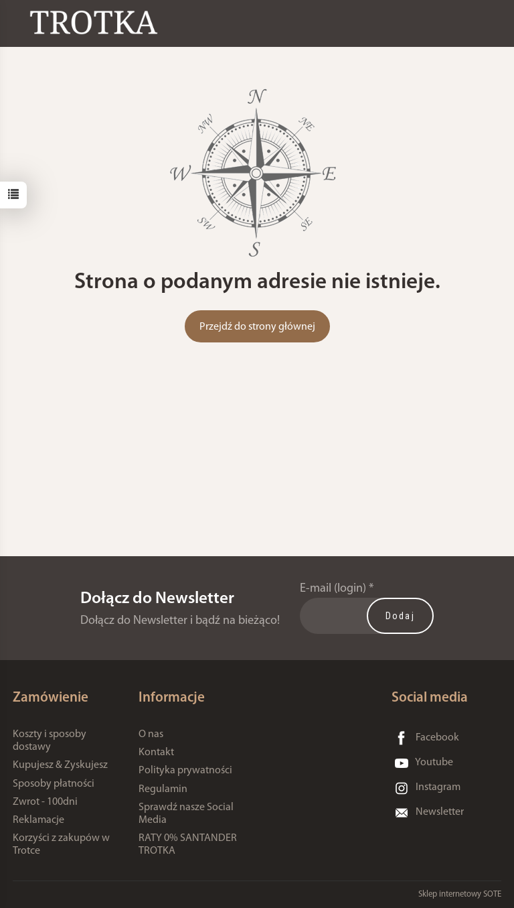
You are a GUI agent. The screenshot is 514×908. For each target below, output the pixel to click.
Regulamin (163, 789)
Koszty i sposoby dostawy (49, 741)
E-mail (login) (333, 588)
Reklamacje (38, 820)
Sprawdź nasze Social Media (186, 814)
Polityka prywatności (185, 770)
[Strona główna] (97, 22)
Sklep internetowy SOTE (459, 894)
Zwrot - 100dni (45, 802)
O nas (151, 734)
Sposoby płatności (53, 784)
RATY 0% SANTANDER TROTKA (188, 844)
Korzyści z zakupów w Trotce (61, 844)
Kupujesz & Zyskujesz (60, 765)
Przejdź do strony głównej (257, 327)
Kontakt (156, 752)
